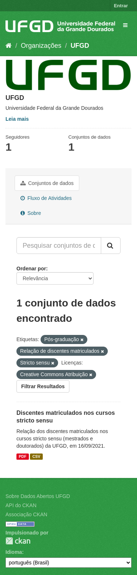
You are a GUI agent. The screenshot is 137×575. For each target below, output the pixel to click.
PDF (22, 456)
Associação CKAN (26, 514)
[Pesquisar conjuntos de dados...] (58, 245)
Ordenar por (31, 268)
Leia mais (17, 119)
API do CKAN (21, 505)
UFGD (80, 45)
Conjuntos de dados (46, 183)
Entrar (121, 5)
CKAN (17, 541)
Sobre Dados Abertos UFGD (37, 496)
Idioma (13, 552)
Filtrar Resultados (43, 386)
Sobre (30, 213)
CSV (37, 456)
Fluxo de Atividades (46, 198)
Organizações (41, 45)
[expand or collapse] (125, 25)
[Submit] (111, 245)
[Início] (8, 45)
